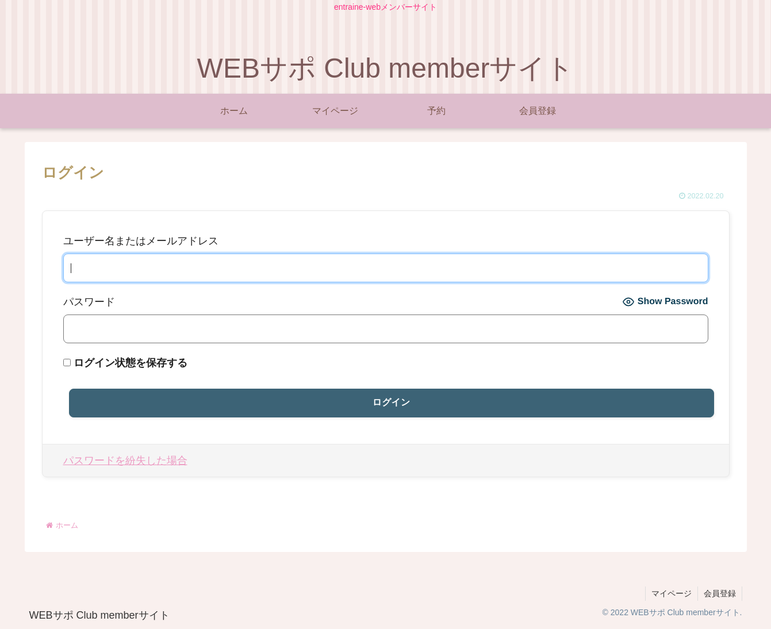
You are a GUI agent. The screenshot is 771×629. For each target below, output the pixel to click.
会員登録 (720, 593)
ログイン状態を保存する (125, 363)
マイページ (671, 593)
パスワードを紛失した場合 (125, 460)
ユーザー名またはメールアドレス (140, 241)
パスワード (89, 302)
